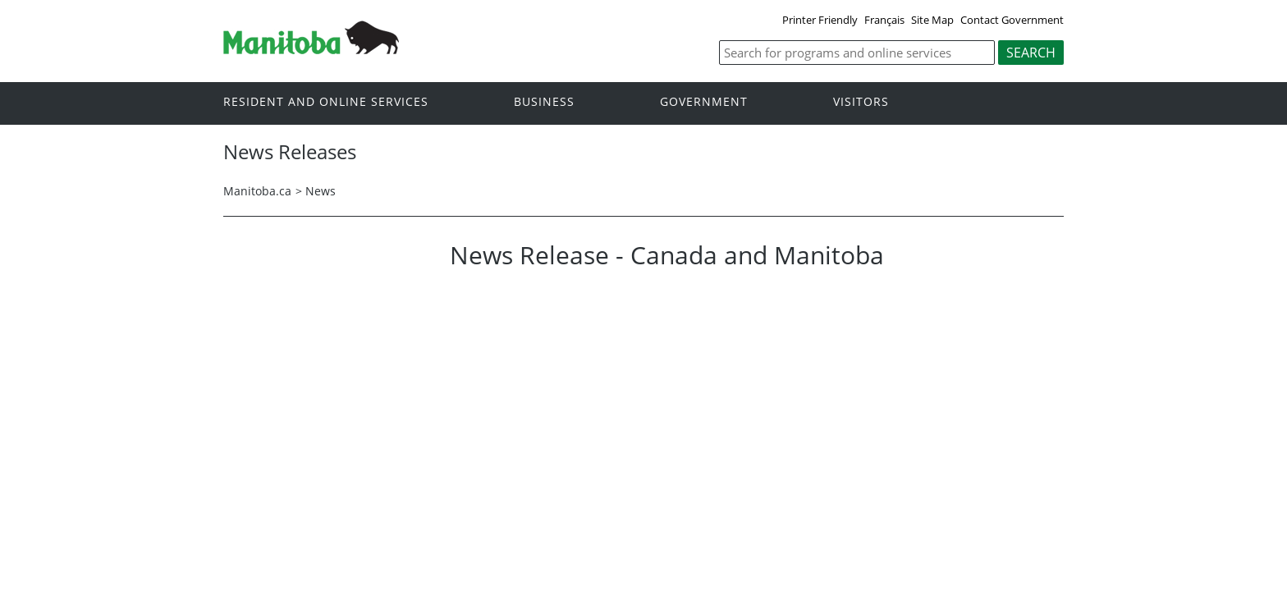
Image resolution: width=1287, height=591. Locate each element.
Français (884, 19)
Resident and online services (325, 102)
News (320, 191)
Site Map (932, 19)
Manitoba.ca (257, 191)
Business (544, 102)
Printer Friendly (820, 19)
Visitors (861, 102)
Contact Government (1012, 19)
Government (704, 102)
